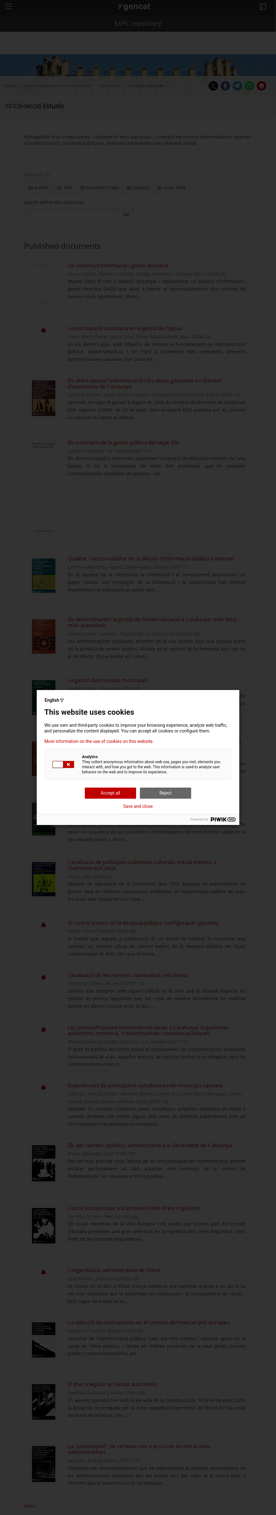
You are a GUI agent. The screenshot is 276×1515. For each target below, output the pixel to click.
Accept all (110, 793)
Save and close (138, 806)
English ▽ (54, 700)
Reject (166, 793)
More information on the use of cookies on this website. (99, 741)
